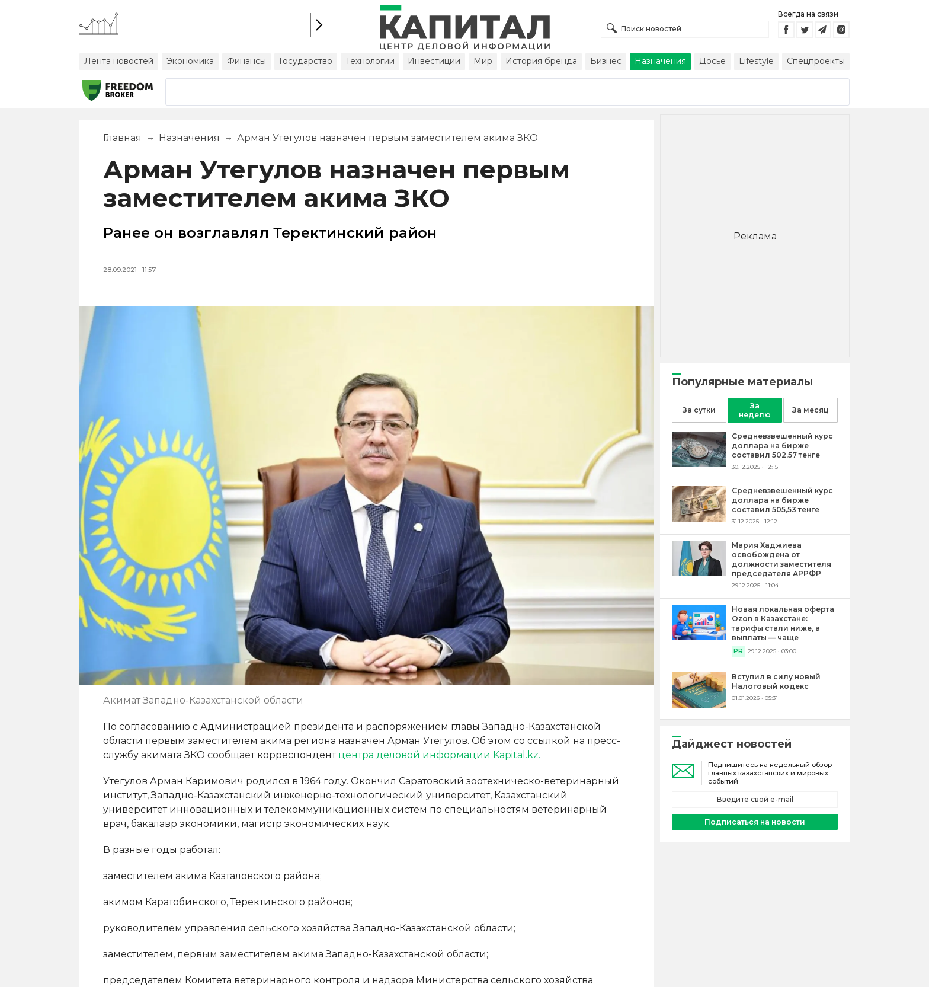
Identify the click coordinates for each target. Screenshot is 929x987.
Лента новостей (118, 61)
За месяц (810, 409)
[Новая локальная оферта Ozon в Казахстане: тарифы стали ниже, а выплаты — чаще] (699, 637)
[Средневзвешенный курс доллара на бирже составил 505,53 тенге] (699, 518)
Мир (482, 61)
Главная (122, 137)
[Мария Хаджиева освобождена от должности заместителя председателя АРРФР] (699, 573)
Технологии (370, 61)
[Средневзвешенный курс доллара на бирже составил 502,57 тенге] (699, 463)
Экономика (190, 61)
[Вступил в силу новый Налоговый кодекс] (699, 704)
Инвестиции (434, 61)
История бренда (541, 61)
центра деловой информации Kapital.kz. (439, 755)
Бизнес (606, 61)
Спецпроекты (816, 61)
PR (738, 651)
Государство (305, 61)
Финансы (246, 61)
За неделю (755, 410)
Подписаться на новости (754, 821)
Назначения (660, 61)
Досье (712, 61)
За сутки (699, 409)
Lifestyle (756, 61)
